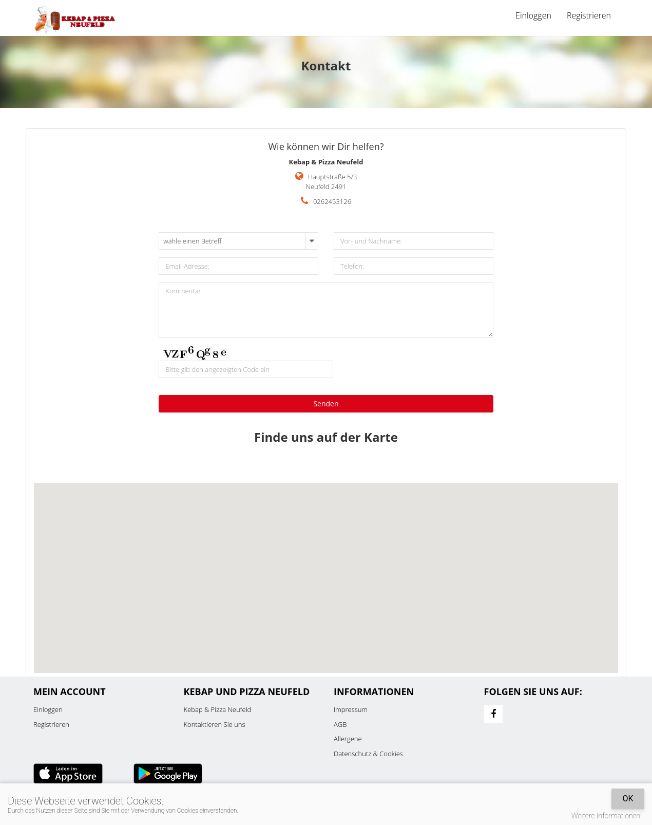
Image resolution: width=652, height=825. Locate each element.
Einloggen (533, 15)
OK (627, 798)
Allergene (348, 738)
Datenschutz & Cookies (368, 753)
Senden (325, 403)
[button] (326, 568)
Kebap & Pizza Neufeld (218, 709)
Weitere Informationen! (606, 816)
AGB (340, 724)
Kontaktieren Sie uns (214, 724)
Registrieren (589, 15)
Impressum (351, 709)
